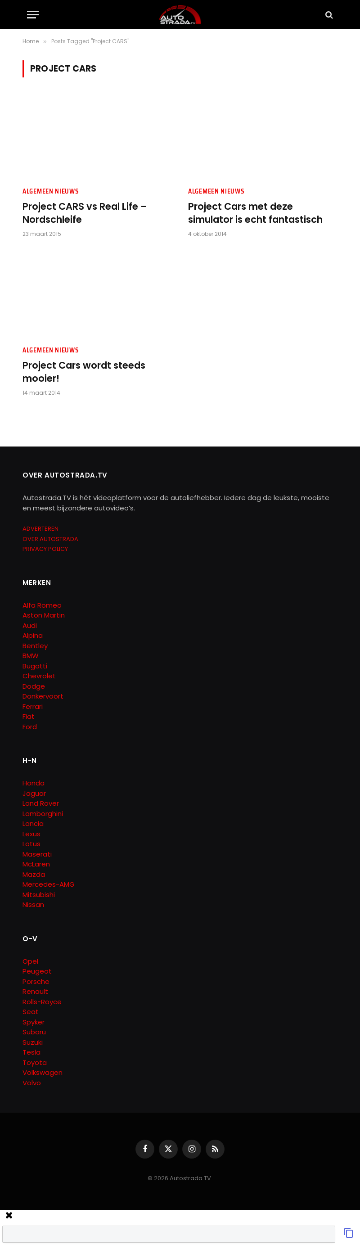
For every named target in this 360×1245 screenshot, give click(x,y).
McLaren (36, 864)
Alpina (32, 635)
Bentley (35, 645)
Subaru (34, 1032)
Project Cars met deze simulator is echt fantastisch (255, 213)
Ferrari (32, 706)
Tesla (31, 1052)
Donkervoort (42, 696)
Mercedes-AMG (48, 884)
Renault (35, 991)
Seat (30, 1011)
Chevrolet (39, 676)
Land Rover (40, 803)
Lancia (33, 823)
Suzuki (32, 1042)
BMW (30, 655)
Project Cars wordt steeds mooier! (83, 372)
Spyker (33, 1022)
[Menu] (33, 15)
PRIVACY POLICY (45, 549)
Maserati (37, 854)
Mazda (33, 874)
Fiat (28, 716)
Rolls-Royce (42, 1001)
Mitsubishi (38, 894)
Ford (29, 726)
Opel (30, 961)
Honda (33, 783)
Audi (29, 625)
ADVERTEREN (40, 528)
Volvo (31, 1082)
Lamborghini (42, 813)
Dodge (33, 686)
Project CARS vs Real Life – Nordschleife (84, 213)
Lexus (31, 834)
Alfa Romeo (42, 605)
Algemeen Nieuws (50, 191)
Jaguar (34, 793)
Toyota (34, 1062)
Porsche (36, 981)
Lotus (31, 843)
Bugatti (34, 666)
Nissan (33, 904)
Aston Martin (43, 615)
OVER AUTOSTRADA (50, 539)
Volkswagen (42, 1072)
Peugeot (37, 971)
